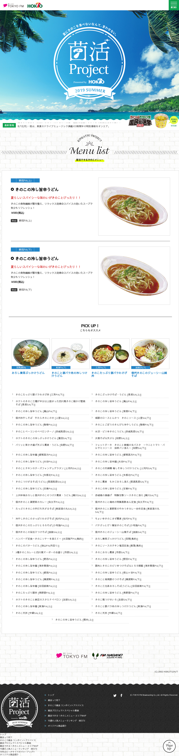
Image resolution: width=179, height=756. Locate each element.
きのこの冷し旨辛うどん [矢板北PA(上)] (37, 475)
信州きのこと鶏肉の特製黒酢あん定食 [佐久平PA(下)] (124, 502)
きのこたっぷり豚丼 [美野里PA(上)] (35, 592)
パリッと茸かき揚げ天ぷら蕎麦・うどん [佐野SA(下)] (45, 444)
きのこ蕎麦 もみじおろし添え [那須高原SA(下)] (122, 481)
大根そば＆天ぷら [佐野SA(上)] (112, 438)
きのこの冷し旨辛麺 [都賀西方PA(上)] (36, 454)
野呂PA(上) (25, 220)
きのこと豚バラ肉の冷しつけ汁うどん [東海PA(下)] (123, 606)
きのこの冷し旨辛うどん (37, 189)
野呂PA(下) (25, 289)
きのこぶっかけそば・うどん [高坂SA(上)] (118, 394)
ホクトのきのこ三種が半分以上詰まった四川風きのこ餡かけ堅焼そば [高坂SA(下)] (50, 403)
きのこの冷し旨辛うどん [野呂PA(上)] (36, 559)
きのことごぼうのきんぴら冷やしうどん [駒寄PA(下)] (124, 424)
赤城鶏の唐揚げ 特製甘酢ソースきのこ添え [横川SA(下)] (126, 495)
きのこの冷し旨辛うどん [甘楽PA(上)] (36, 488)
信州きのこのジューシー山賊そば (149, 374)
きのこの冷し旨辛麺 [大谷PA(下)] (113, 461)
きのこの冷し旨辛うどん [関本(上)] (74, 619)
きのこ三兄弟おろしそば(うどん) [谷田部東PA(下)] (122, 586)
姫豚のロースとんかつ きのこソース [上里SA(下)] (123, 418)
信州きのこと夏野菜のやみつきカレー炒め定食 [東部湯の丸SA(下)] (127, 510)
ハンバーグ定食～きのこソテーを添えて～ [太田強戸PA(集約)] (49, 538)
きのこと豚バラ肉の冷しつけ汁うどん (69, 374)
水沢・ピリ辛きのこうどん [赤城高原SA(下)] (119, 431)
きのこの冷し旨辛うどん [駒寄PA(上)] (36, 424)
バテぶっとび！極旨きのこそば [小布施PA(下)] (120, 525)
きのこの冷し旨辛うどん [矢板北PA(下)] (117, 475)
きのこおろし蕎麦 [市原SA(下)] (112, 552)
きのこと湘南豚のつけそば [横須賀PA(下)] (118, 579)
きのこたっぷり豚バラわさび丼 (109, 374)
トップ (51, 695)
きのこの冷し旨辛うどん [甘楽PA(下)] (116, 488)
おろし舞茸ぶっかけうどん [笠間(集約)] (116, 538)
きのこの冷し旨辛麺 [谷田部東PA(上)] (36, 586)
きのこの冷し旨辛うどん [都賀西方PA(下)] (118, 454)
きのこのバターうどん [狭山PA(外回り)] (37, 545)
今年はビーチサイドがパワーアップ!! (17, 751)
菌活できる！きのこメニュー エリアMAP (67, 715)
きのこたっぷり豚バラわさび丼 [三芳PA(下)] (40, 394)
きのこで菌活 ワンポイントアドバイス (66, 705)
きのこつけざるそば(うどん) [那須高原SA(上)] (41, 481)
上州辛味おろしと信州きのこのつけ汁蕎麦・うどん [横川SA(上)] (51, 495)
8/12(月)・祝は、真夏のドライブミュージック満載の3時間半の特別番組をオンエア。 (64, 125)
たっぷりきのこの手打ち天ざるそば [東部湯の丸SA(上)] (46, 508)
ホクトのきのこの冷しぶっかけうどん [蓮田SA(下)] (43, 438)
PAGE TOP (169, 746)
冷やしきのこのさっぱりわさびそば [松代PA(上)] (42, 518)
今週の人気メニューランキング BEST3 (66, 720)
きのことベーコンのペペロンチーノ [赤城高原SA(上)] (45, 431)
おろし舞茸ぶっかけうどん (28, 373)
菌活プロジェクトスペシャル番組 (63, 710)
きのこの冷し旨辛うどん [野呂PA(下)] (116, 559)
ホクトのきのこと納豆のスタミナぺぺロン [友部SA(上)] (46, 599)
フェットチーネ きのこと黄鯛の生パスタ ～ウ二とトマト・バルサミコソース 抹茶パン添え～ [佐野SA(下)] (130, 446)
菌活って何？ (54, 700)
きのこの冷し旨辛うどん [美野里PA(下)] (117, 592)
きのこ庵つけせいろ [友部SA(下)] (113, 599)
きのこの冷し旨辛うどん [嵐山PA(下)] (36, 411)
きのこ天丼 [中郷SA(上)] (29, 613)
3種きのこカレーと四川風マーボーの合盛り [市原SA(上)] (47, 552)
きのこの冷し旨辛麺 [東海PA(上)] (34, 606)
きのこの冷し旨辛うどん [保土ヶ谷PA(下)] (118, 572)
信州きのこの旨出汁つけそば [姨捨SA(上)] (39, 532)
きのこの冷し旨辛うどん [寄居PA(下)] (116, 411)
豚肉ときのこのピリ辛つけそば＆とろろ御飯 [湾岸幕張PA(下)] (129, 565)
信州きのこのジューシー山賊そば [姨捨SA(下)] (120, 532)
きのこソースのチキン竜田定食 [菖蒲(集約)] (119, 545)
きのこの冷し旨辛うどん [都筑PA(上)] (36, 572)
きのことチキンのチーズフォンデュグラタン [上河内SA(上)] (48, 468)
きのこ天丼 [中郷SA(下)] (108, 613)
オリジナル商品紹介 (57, 725)
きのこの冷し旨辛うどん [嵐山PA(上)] (116, 401)
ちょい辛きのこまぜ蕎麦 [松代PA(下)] (116, 518)
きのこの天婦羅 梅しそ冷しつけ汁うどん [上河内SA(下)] (125, 468)
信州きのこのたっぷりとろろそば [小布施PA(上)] (42, 525)
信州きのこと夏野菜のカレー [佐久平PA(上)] (40, 502)
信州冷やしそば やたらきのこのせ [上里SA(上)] (42, 418)
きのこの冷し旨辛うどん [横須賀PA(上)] (37, 579)
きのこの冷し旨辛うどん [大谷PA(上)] (36, 461)
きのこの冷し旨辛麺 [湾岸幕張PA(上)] (36, 565)
